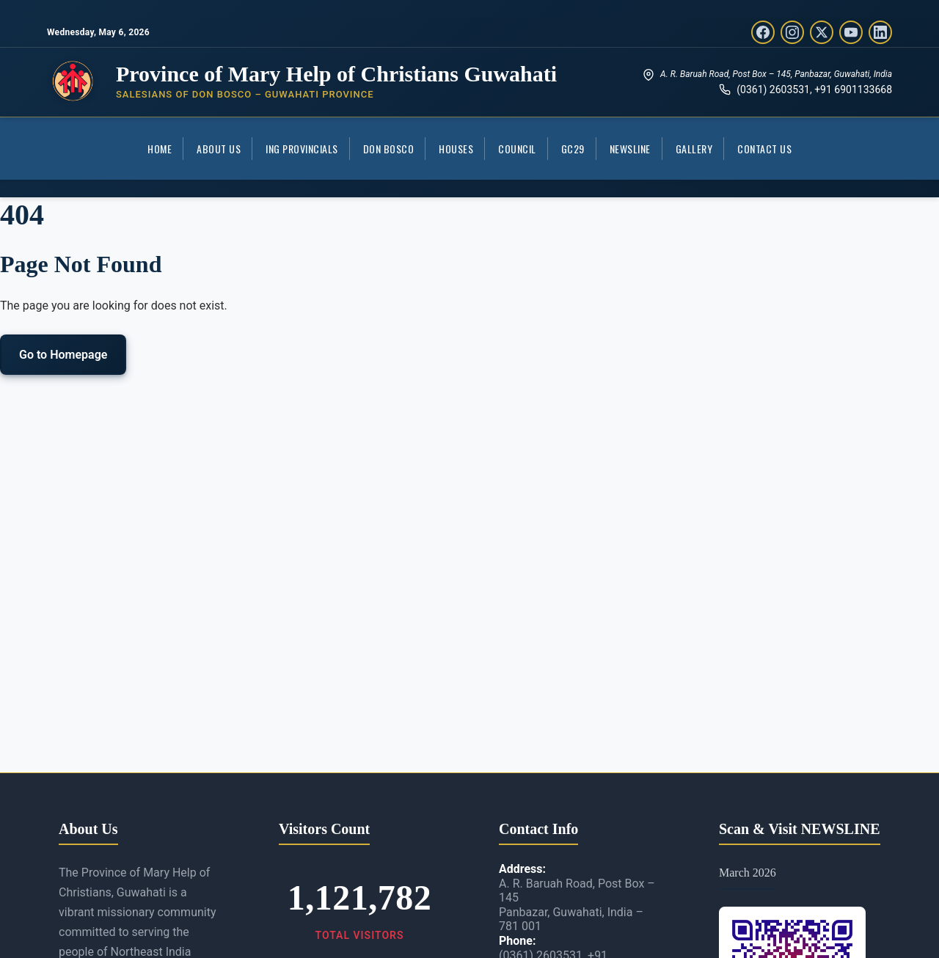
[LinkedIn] (880, 32)
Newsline (630, 148)
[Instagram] (792, 32)
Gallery (694, 148)
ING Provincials (302, 148)
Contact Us (764, 148)
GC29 (573, 148)
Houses (456, 148)
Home (159, 148)
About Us (219, 148)
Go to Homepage (63, 355)
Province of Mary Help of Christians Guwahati (336, 74)
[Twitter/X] (821, 32)
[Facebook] (763, 32)
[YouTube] (851, 32)
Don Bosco (388, 148)
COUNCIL (517, 148)
